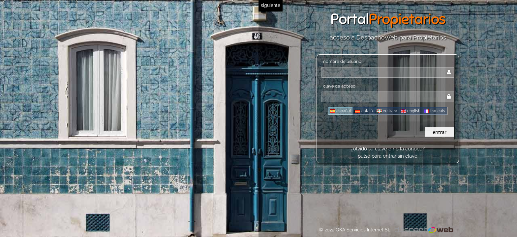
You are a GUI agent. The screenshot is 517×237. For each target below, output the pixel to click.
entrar (439, 132)
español (340, 111)
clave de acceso (339, 86)
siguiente (270, 5)
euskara (387, 111)
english (410, 111)
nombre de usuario (342, 61)
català (363, 111)
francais (434, 111)
